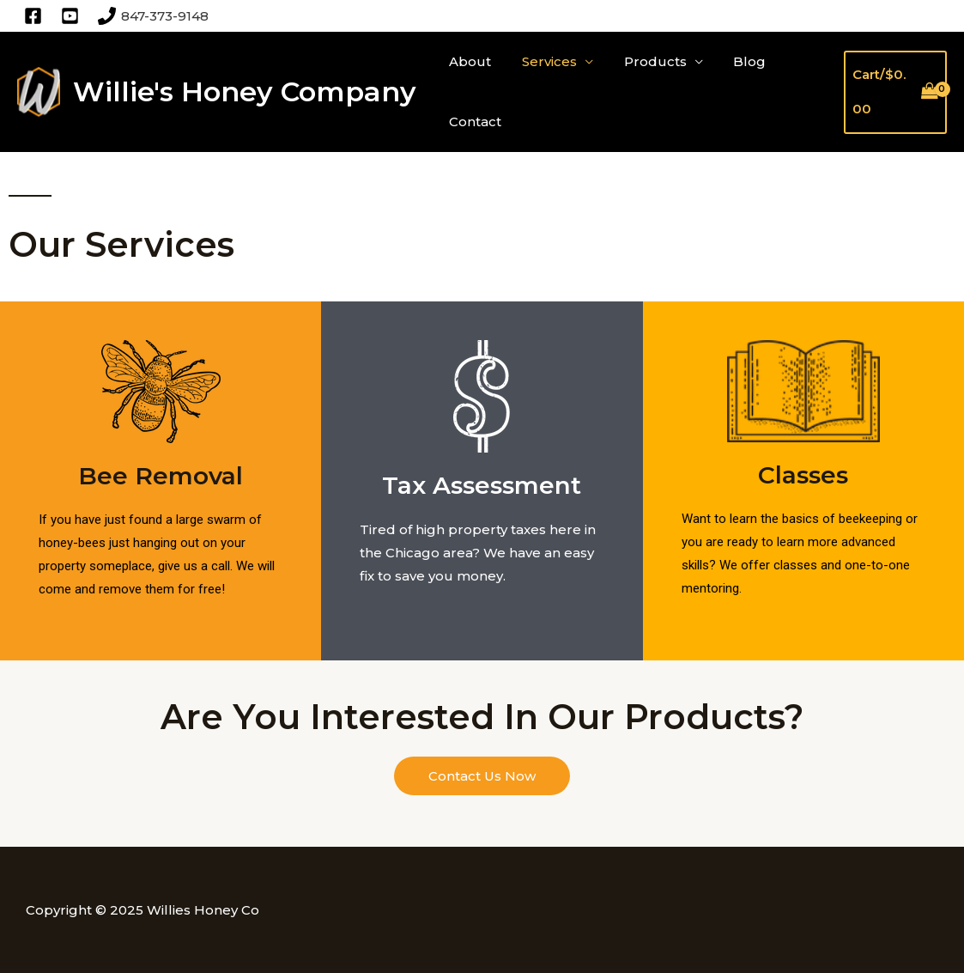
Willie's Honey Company (244, 91)
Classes (803, 475)
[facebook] (35, 16)
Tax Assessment (481, 485)
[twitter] (72, 16)
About (467, 61)
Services (541, 61)
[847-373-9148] (153, 16)
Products (642, 61)
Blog (732, 61)
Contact (472, 121)
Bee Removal (160, 475)
